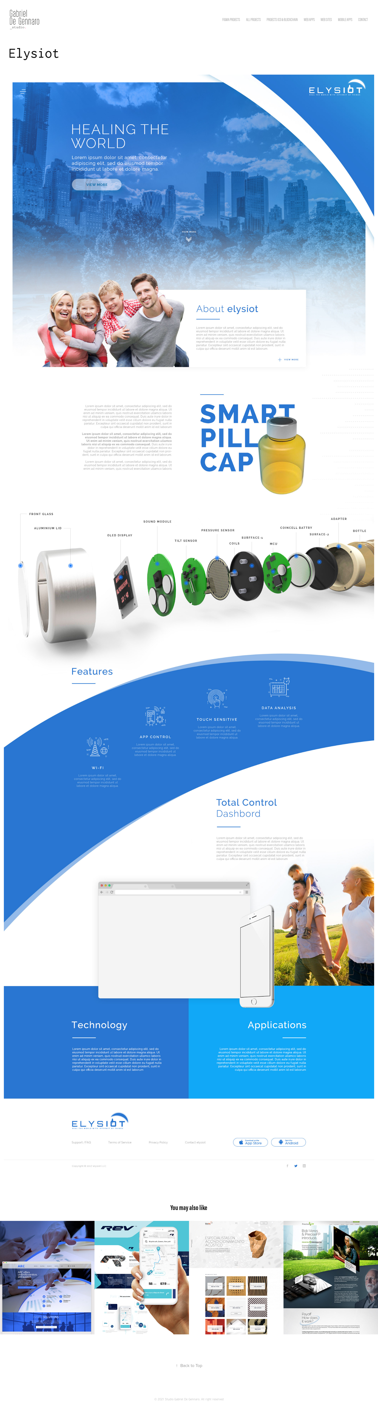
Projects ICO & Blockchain (282, 19)
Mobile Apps (345, 19)
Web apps (309, 19)
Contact (363, 19)
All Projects (253, 19)
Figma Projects (231, 19)
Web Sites (326, 19)
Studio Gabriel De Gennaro (182, 1399)
